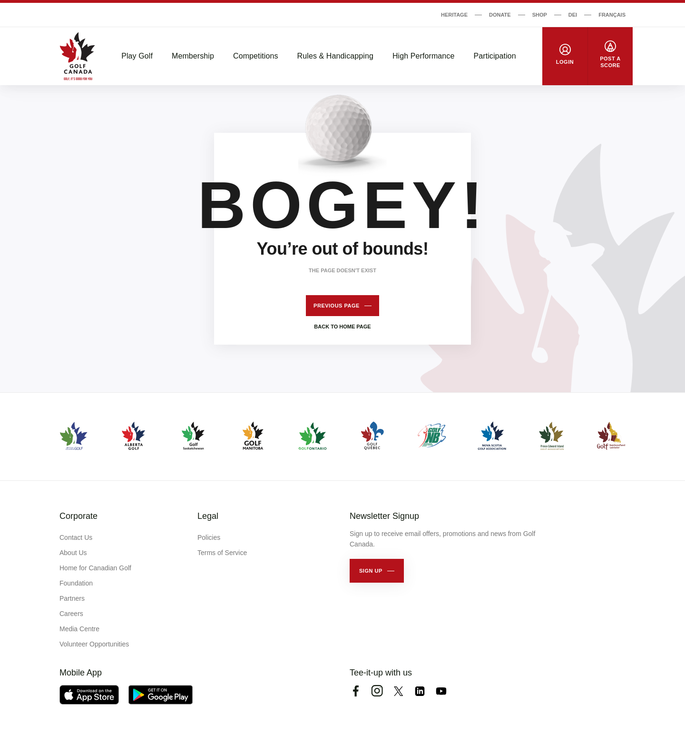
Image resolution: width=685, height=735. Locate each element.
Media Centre (79, 629)
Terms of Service (222, 552)
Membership (193, 56)
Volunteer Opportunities (94, 644)
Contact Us (75, 537)
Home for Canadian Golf (95, 568)
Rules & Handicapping (335, 56)
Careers (71, 613)
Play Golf (137, 56)
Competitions (255, 56)
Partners (72, 598)
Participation (494, 56)
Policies (208, 537)
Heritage (454, 15)
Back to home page (342, 326)
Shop (539, 15)
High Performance (423, 56)
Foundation (76, 583)
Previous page (336, 305)
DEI (572, 15)
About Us (73, 552)
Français (612, 15)
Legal (207, 516)
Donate (500, 15)
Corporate (78, 516)
